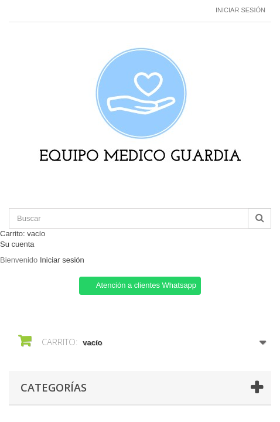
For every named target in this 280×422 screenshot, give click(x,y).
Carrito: (22, 233)
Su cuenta (17, 244)
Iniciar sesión (240, 9)
